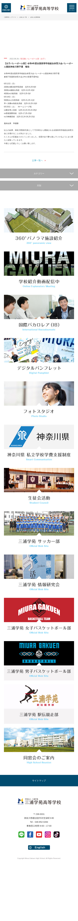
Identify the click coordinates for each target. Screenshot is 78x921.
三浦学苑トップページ (10, 17)
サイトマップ (39, 780)
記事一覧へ (37, 160)
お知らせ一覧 (23, 17)
